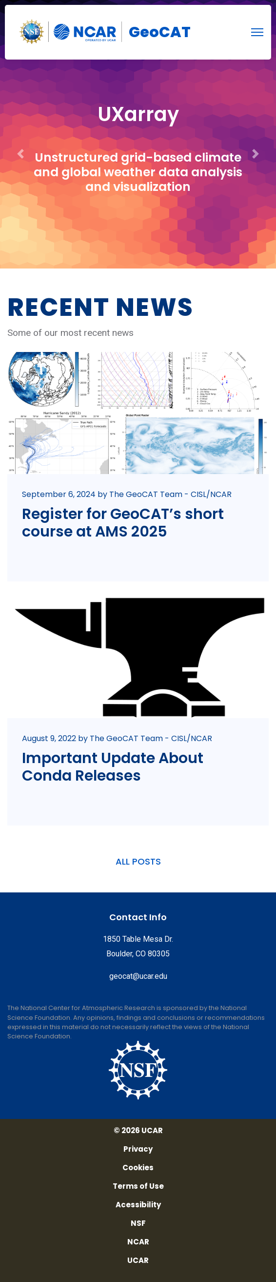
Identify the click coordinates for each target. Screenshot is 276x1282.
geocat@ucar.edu (138, 976)
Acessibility (138, 1204)
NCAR (138, 1242)
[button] (20, 134)
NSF (138, 1223)
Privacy (138, 1149)
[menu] (257, 32)
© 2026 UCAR (138, 1130)
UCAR (138, 1260)
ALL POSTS (138, 861)
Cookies (138, 1167)
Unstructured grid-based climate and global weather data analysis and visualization (138, 172)
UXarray (138, 114)
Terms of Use (138, 1186)
